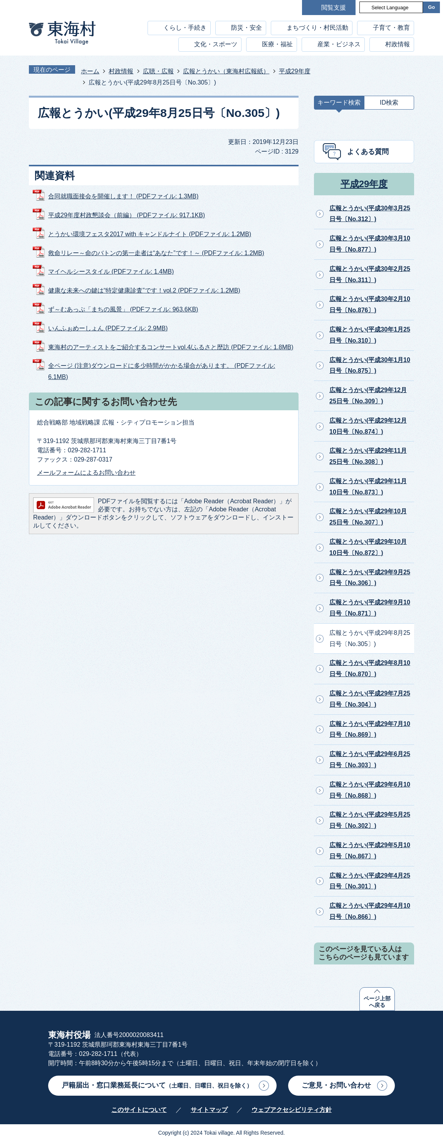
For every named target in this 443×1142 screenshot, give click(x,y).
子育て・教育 (391, 27)
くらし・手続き (184, 27)
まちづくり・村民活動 (317, 27)
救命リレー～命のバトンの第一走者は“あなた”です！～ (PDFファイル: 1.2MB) (156, 253)
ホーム (90, 71)
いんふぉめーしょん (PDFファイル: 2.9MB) (108, 328)
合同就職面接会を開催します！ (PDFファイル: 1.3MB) (123, 196)
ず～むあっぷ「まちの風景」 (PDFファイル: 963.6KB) (123, 309)
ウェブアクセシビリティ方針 (292, 1109)
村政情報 (397, 44)
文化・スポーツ (215, 44)
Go (431, 7)
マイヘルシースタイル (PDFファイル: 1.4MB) (111, 271)
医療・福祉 (277, 44)
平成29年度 (294, 71)
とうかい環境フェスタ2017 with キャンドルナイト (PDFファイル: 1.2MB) (149, 234)
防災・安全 (246, 27)
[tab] (339, 104)
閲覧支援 (333, 7)
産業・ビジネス (339, 44)
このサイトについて (139, 1109)
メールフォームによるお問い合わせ (86, 472)
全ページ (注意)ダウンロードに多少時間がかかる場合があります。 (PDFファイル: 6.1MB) (161, 371)
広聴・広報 (158, 71)
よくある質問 (368, 152)
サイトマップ (209, 1109)
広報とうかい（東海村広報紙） (226, 71)
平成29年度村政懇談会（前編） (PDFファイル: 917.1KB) (126, 215)
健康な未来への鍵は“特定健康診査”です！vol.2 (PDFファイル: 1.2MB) (144, 290)
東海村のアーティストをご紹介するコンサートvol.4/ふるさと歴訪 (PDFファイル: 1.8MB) (170, 347)
